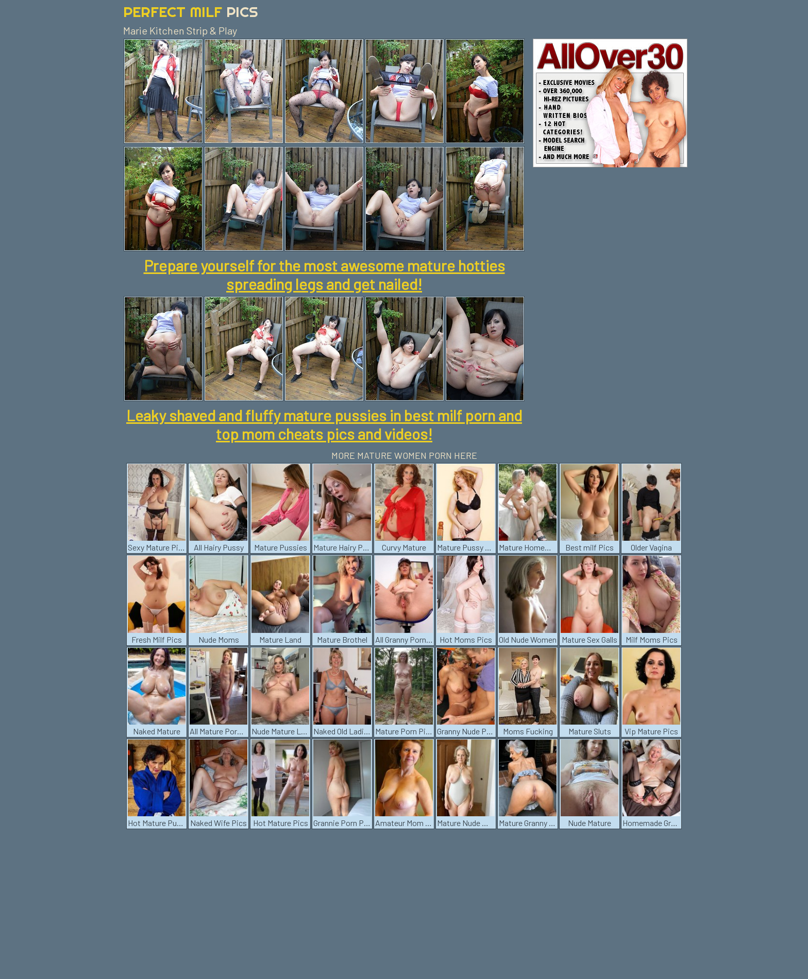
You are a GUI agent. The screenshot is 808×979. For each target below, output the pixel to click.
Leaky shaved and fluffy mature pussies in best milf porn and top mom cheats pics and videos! (324, 424)
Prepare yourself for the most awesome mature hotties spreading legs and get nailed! (324, 274)
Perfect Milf (190, 12)
